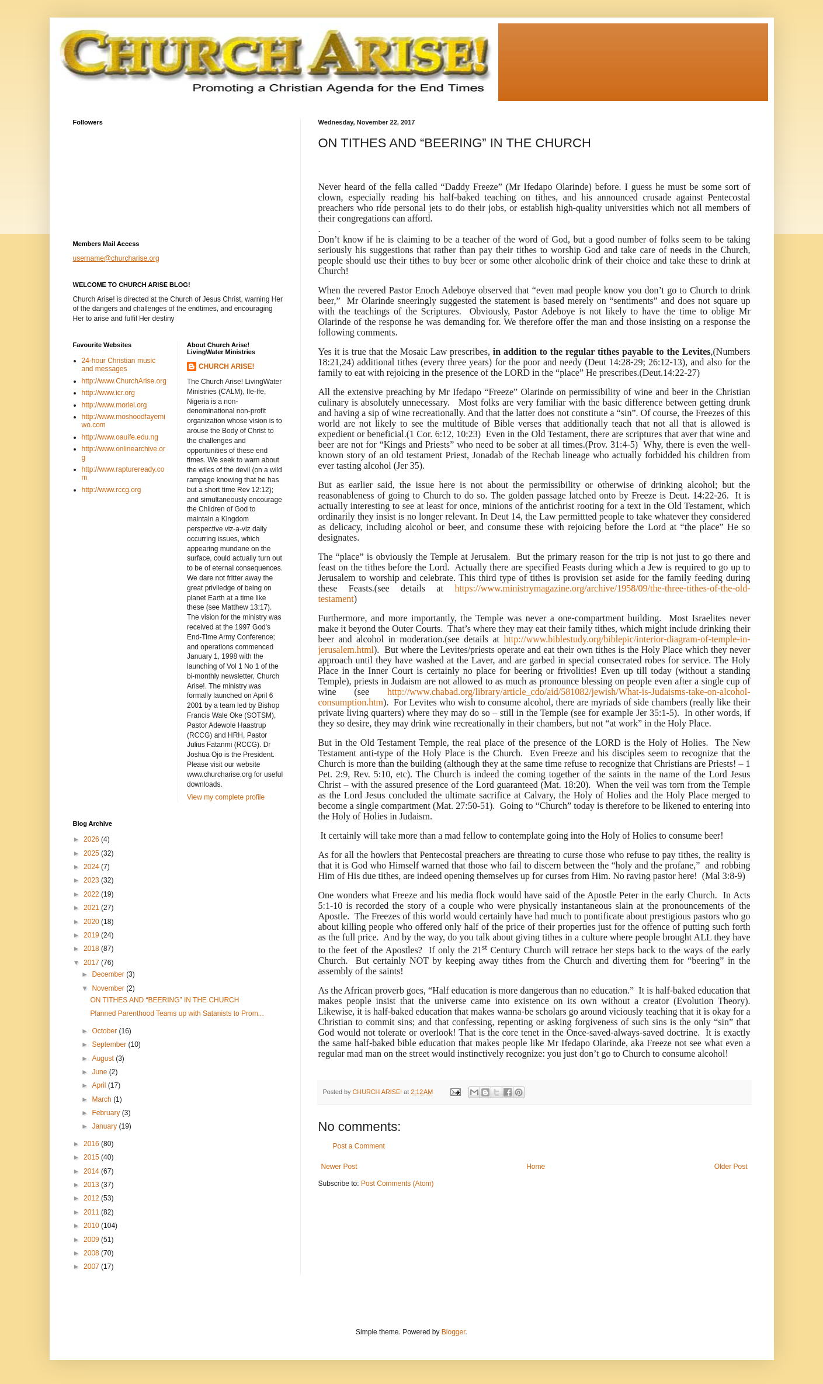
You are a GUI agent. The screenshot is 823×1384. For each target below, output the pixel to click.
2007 (92, 1266)
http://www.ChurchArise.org (124, 381)
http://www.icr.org (108, 393)
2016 (92, 1144)
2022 (92, 894)
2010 (92, 1226)
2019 (92, 935)
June (100, 1072)
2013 (92, 1185)
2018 (92, 948)
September (110, 1044)
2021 (92, 908)
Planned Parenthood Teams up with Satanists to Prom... (176, 1013)
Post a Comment (359, 1146)
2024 (92, 867)
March (102, 1099)
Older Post (731, 1166)
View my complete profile (226, 797)
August (104, 1058)
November (109, 988)
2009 (92, 1240)
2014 (92, 1171)
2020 (92, 922)
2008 (92, 1253)
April (99, 1085)
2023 (92, 880)
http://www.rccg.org (111, 490)
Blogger (454, 1332)
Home (535, 1166)
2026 (92, 839)
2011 (92, 1212)
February (106, 1113)
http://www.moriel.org (114, 405)
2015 (92, 1157)
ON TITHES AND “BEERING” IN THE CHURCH (164, 1000)
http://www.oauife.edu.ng (120, 437)
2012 (92, 1198)
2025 (92, 853)
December (109, 974)
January (105, 1126)
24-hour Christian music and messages (119, 365)
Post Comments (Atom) (397, 1183)
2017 (92, 963)
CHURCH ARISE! (227, 366)
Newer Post (339, 1166)
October (105, 1031)
